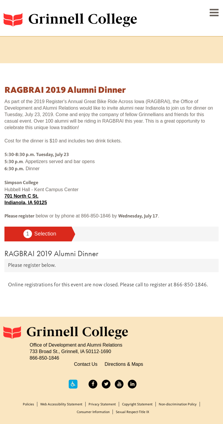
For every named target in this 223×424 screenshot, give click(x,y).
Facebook (93, 384)
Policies (28, 404)
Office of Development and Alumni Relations (76, 344)
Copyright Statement (137, 404)
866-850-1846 (44, 357)
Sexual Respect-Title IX (132, 412)
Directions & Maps (124, 364)
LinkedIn (132, 384)
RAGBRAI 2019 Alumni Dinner (51, 253)
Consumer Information (93, 412)
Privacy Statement (102, 404)
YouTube (119, 384)
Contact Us (85, 364)
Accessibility (73, 384)
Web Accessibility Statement (61, 404)
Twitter (106, 384)
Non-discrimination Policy (178, 404)
